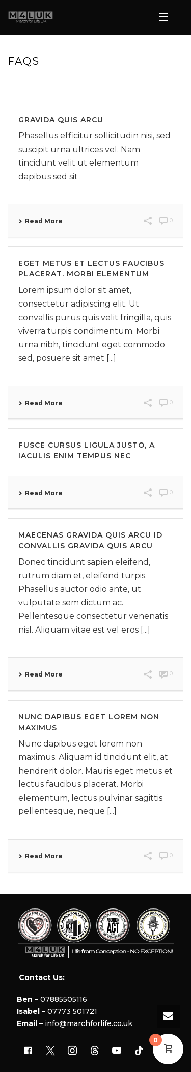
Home (83, 83)
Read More (40, 221)
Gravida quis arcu (60, 119)
